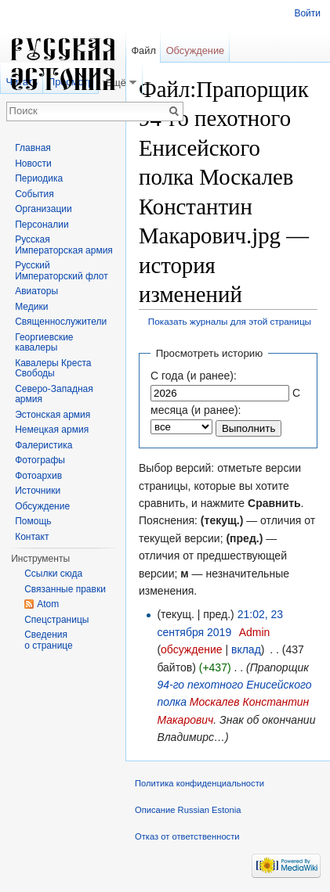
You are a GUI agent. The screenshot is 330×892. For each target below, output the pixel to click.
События (34, 194)
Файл (143, 50)
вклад (246, 649)
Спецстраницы (56, 619)
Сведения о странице (48, 640)
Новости (33, 163)
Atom (48, 604)
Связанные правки (65, 589)
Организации (43, 208)
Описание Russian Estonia (188, 810)
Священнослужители (61, 321)
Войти (307, 13)
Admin (254, 632)
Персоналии (42, 224)
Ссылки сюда (53, 573)
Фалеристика (43, 445)
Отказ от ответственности (187, 836)
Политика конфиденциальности (199, 783)
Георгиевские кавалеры (44, 343)
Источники (37, 490)
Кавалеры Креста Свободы (53, 368)
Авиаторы (36, 291)
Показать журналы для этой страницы (229, 321)
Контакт (32, 536)
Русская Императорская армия (64, 245)
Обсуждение (195, 50)
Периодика (39, 178)
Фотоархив (38, 475)
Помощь (33, 521)
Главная (33, 147)
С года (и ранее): (193, 375)
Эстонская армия (52, 414)
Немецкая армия (52, 429)
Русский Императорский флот (61, 271)
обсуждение (191, 649)
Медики (31, 306)
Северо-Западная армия (54, 394)
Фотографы (40, 460)
